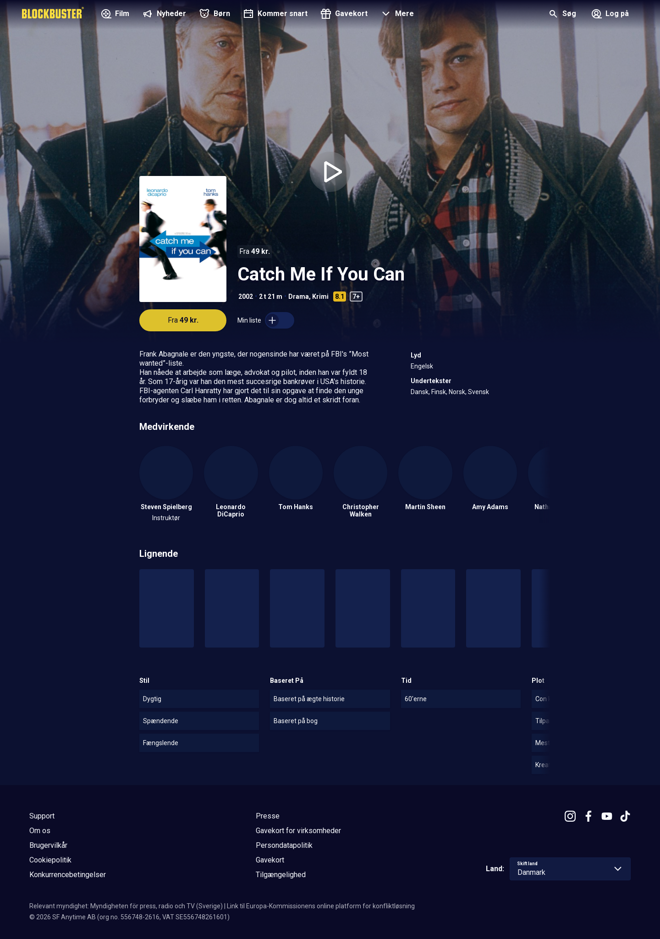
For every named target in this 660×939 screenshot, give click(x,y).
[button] (396, 14)
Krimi (320, 296)
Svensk (478, 391)
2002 (245, 296)
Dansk (420, 391)
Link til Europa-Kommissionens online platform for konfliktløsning (321, 906)
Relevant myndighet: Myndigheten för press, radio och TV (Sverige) (126, 906)
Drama (298, 296)
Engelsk (422, 366)
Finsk (438, 391)
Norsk (457, 391)
